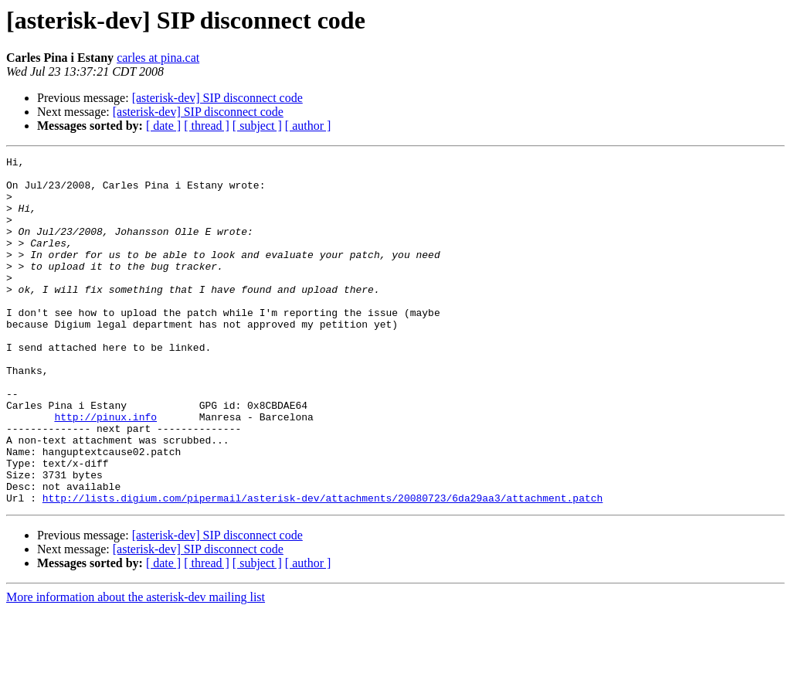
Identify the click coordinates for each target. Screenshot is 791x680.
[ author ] (308, 125)
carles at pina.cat (158, 57)
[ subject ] (257, 125)
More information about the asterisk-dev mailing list (135, 666)
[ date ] (163, 125)
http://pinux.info (105, 470)
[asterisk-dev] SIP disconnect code (217, 97)
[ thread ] (206, 125)
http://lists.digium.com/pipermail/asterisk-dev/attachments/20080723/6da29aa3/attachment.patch (322, 567)
